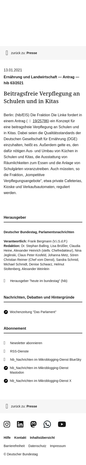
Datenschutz (37, 446)
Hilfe (7, 437)
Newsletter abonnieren (26, 343)
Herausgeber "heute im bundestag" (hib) (38, 281)
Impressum (58, 446)
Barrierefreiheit (14, 446)
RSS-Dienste (19, 351)
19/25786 (38, 121)
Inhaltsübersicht (42, 437)
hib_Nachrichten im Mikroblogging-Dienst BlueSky (45, 359)
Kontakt (20, 437)
